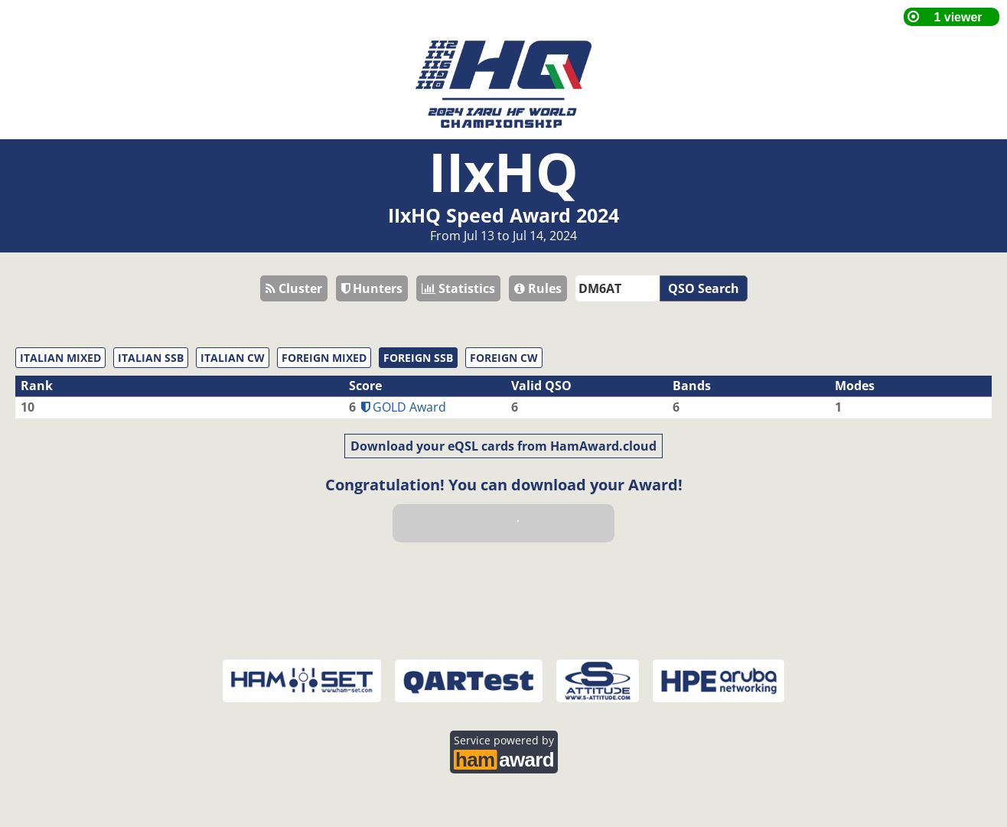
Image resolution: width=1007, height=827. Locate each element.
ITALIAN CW (232, 357)
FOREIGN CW (504, 357)
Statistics (458, 288)
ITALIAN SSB (151, 357)
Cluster (294, 288)
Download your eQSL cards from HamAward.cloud (503, 446)
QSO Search (703, 288)
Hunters (371, 288)
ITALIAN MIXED (60, 357)
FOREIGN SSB (418, 357)
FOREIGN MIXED (324, 357)
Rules (538, 288)
